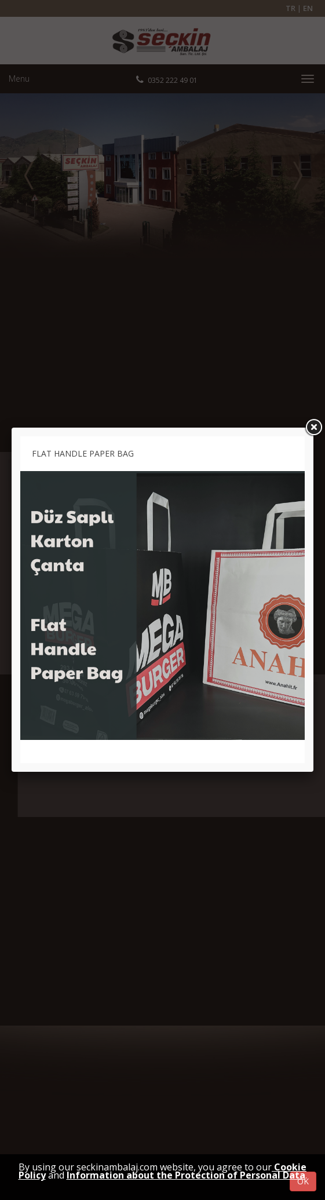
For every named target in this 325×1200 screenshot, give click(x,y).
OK (303, 1181)
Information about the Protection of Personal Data (186, 1175)
